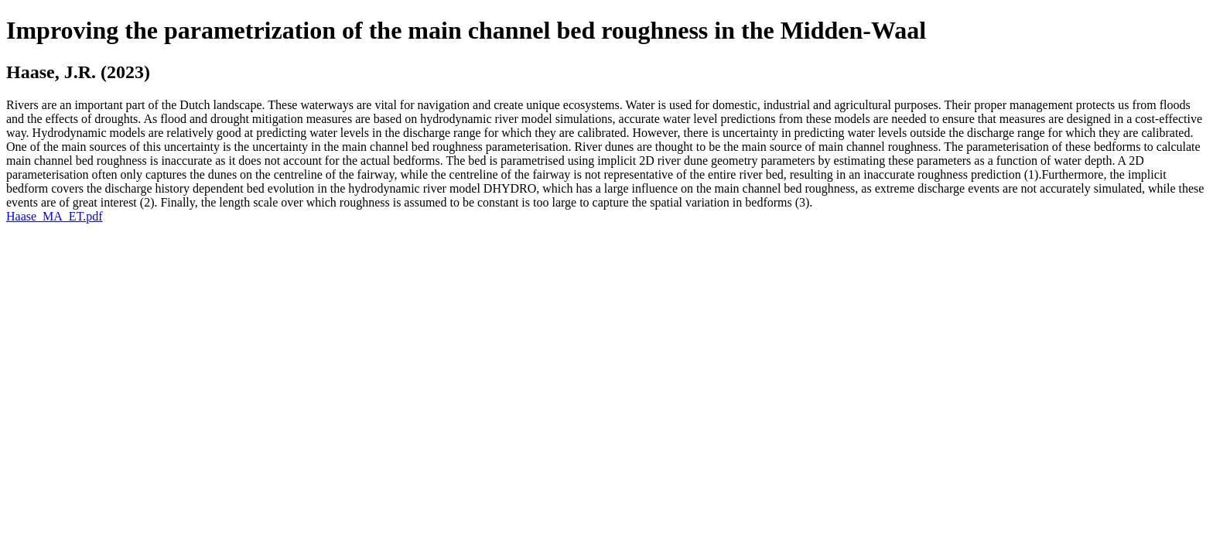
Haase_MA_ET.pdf (54, 216)
